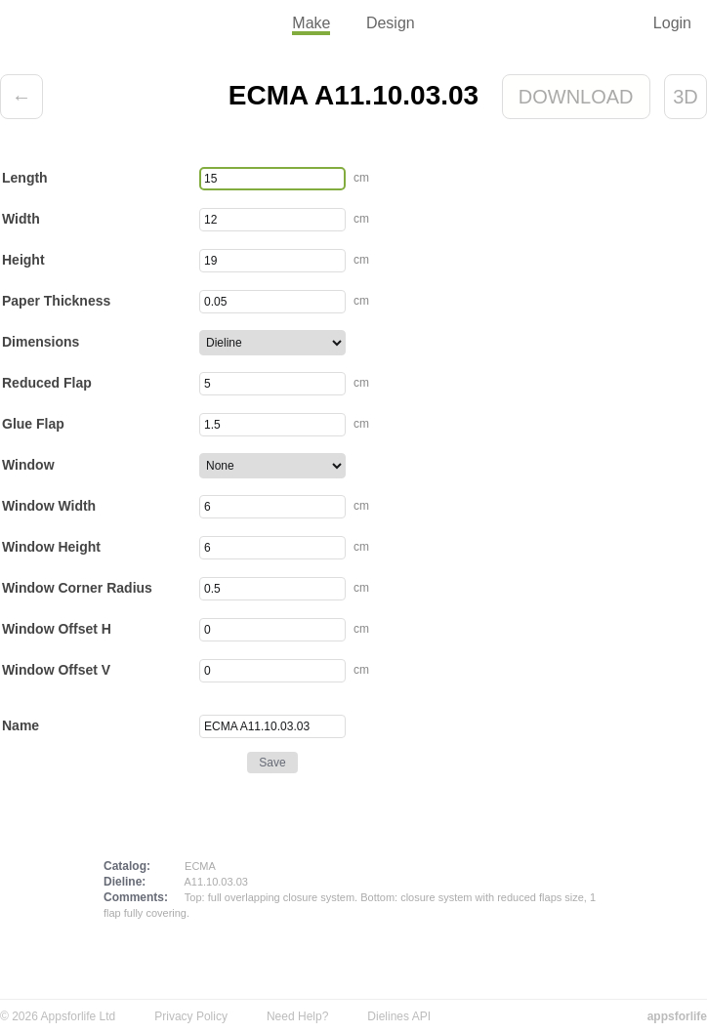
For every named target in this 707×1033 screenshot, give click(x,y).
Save (272, 762)
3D (685, 96)
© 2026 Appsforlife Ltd (57, 1016)
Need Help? (297, 1016)
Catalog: (127, 866)
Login (672, 23)
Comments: (136, 897)
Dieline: (125, 881)
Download (576, 96)
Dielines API (399, 1016)
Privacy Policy (191, 1016)
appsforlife (677, 1016)
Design (390, 23)
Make (311, 23)
